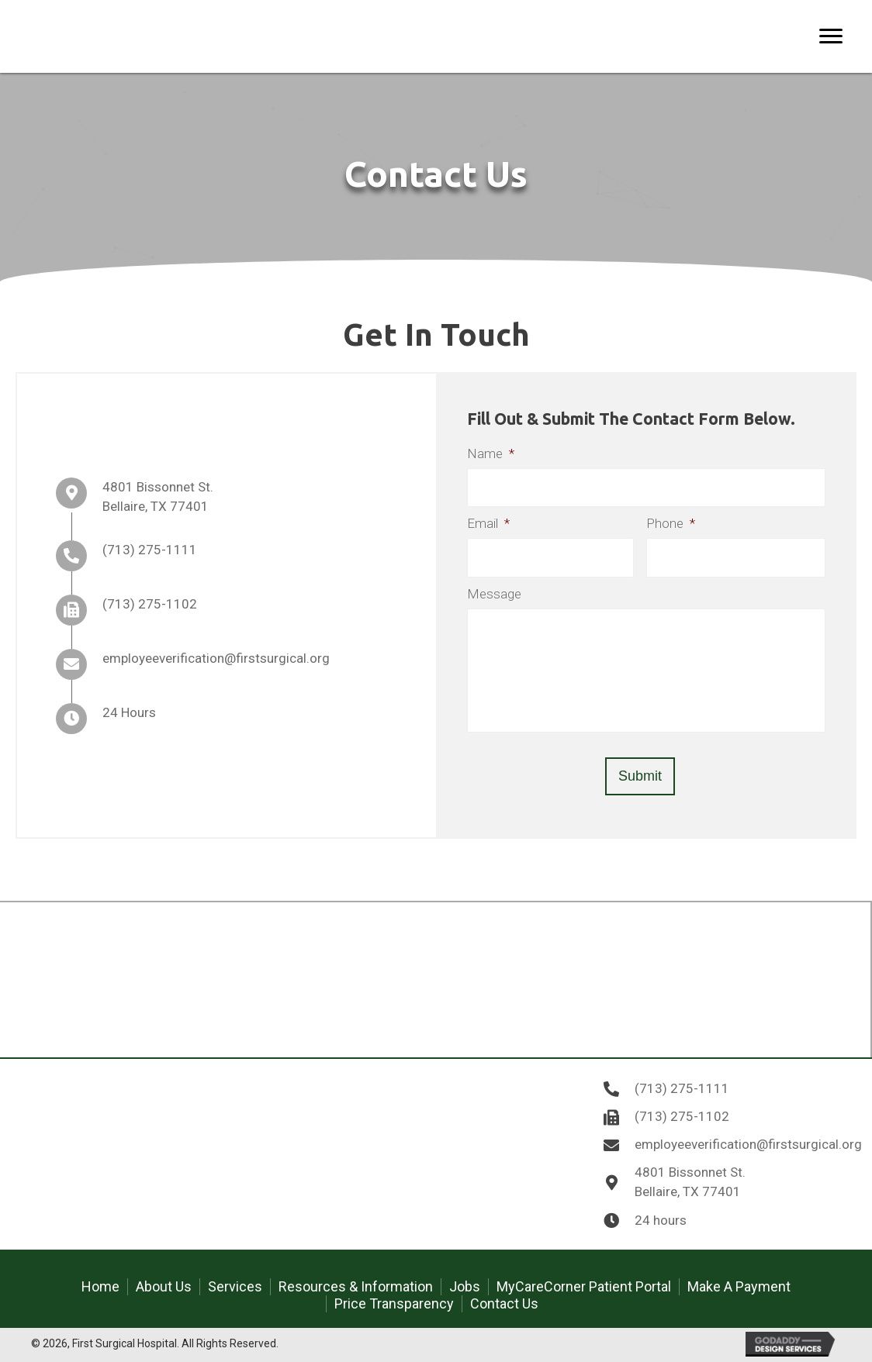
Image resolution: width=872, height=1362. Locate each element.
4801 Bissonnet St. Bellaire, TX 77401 (690, 1182)
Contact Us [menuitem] (504, 1303)
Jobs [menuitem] (464, 1286)
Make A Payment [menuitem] (739, 1286)
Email (488, 523)
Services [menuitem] (235, 1286)
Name (490, 453)
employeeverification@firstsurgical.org (216, 658)
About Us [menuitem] (164, 1286)
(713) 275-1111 (149, 549)
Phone (670, 523)
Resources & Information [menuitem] (356, 1286)
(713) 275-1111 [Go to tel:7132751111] (682, 1088)
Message (494, 594)
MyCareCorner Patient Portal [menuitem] (584, 1286)
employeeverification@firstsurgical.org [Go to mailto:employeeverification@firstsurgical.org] (748, 1144)
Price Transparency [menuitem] (394, 1303)
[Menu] (831, 36)
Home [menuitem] (100, 1286)
